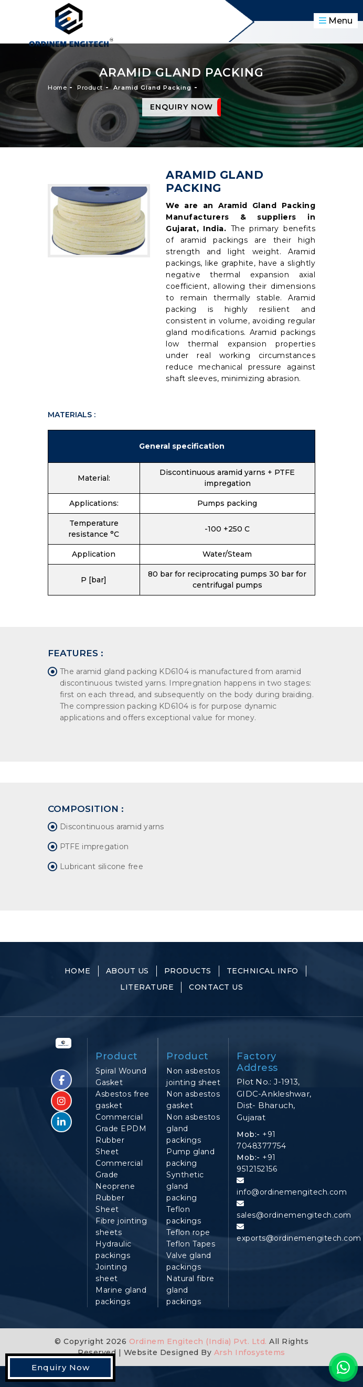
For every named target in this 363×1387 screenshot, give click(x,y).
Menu (336, 21)
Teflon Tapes (190, 1244)
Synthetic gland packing (185, 1186)
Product (90, 87)
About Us (127, 971)
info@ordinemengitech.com (292, 1192)
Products (187, 971)
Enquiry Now (181, 107)
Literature (147, 987)
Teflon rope (188, 1232)
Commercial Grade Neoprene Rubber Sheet (119, 1186)
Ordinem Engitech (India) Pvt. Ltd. (198, 1341)
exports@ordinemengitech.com (299, 1238)
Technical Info (262, 971)
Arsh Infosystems (248, 1352)
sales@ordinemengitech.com (294, 1215)
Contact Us (216, 987)
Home (57, 87)
